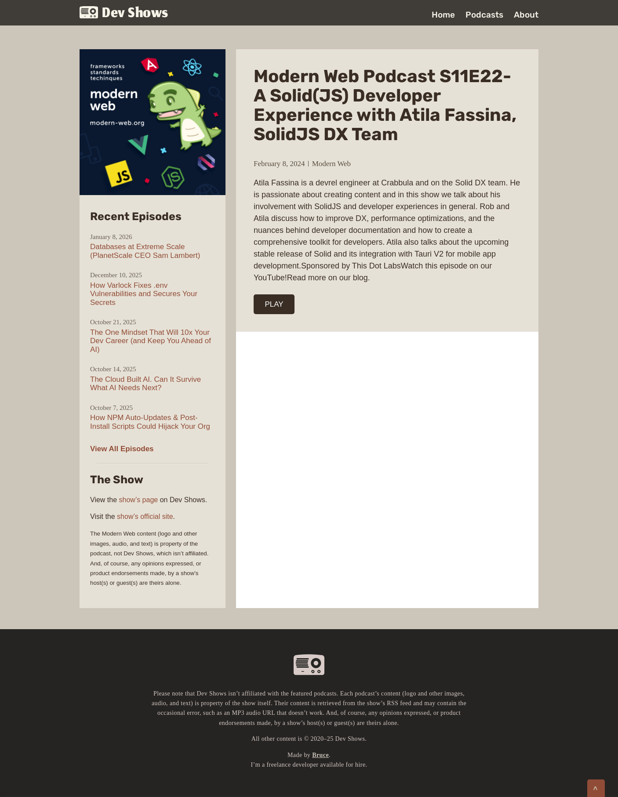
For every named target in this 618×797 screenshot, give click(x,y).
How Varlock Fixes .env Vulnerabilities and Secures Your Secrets (143, 294)
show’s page (138, 500)
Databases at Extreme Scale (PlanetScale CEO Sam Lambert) (145, 251)
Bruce (320, 755)
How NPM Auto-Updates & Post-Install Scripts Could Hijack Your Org (150, 422)
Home (443, 15)
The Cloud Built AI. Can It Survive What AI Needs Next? (145, 383)
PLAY (274, 304)
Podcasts (484, 15)
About (526, 15)
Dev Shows (124, 13)
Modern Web (331, 163)
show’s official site (145, 516)
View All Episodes (122, 449)
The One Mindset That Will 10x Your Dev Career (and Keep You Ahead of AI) (150, 341)
